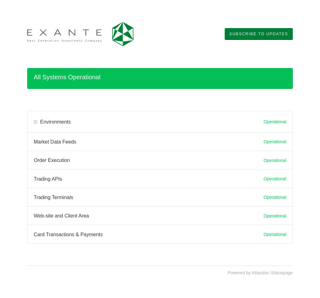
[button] (259, 34)
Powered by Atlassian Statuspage (260, 272)
